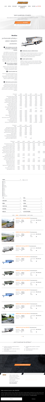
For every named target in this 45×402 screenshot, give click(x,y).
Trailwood (5, 186)
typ (3, 197)
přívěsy (9, 6)
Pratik (4, 181)
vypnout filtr (26, 180)
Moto (4, 189)
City (4, 192)
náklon (4, 211)
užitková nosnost (23, 215)
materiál (4, 208)
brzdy (24, 208)
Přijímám (11, 398)
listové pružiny (26, 211)
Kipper (4, 194)
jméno (17, 215)
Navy (4, 190)
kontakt (33, 6)
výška (24, 203)
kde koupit (14, 6)
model (3, 179)
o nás (5, 6)
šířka (3, 203)
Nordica (4, 185)
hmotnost (4, 200)
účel (24, 197)
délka (24, 200)
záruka (29, 6)
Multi (4, 193)
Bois (4, 188)
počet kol (4, 206)
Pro (4, 184)
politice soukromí (34, 395)
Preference (33, 398)
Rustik (4, 182)
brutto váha (30, 215)
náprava (25, 206)
